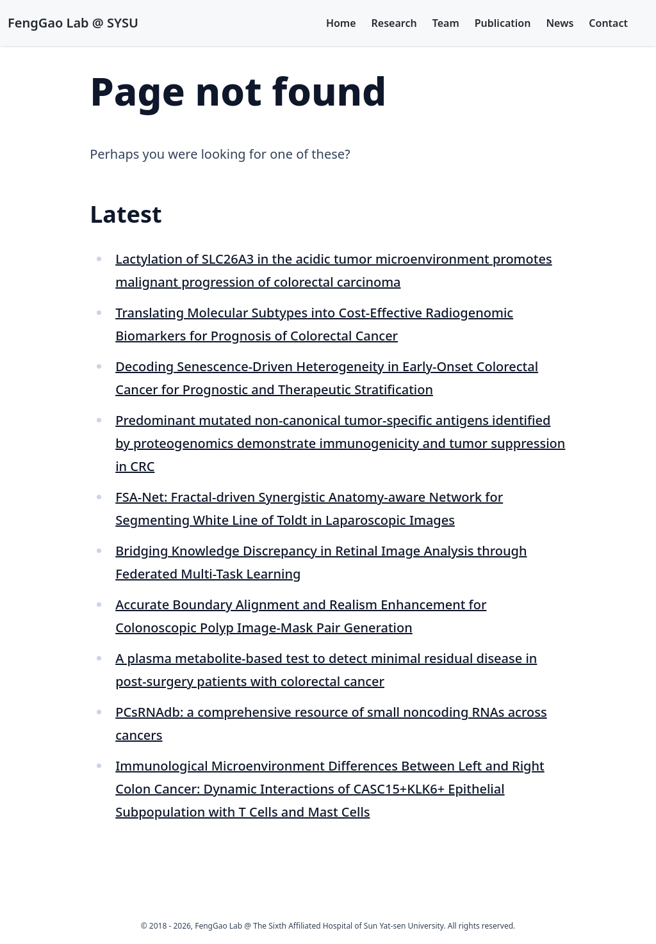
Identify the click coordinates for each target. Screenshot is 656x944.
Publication (503, 23)
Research (394, 23)
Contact (608, 23)
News (559, 23)
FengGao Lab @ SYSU (73, 22)
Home (341, 23)
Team (445, 23)
